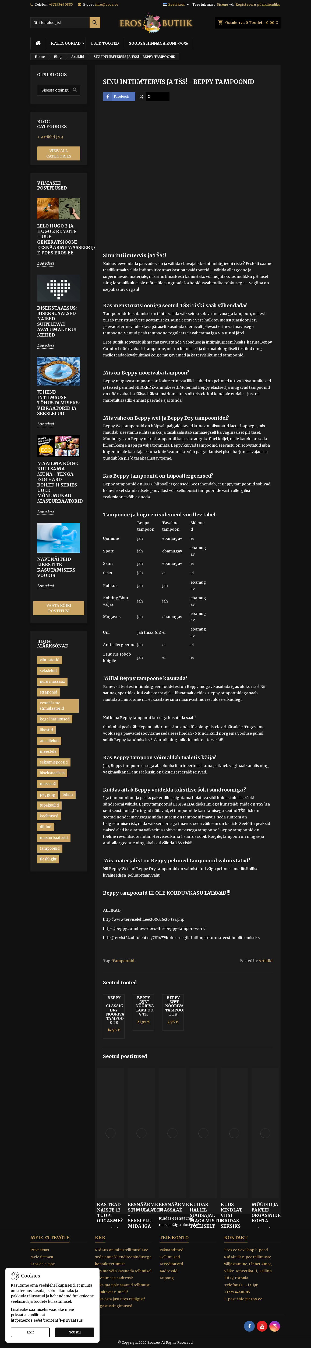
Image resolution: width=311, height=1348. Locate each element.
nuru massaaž (52, 681)
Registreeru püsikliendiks (258, 4)
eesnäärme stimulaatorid (52, 706)
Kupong (167, 1278)
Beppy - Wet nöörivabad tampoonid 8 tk (149, 1006)
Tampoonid (123, 960)
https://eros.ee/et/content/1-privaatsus (47, 1320)
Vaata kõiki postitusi (59, 608)
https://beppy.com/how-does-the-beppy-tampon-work (154, 928)
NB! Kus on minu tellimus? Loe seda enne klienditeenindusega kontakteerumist (123, 1257)
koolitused (49, 816)
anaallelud (49, 740)
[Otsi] (65, 22)
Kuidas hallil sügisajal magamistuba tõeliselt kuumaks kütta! (203, 1221)
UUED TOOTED (105, 43)
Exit (30, 1332)
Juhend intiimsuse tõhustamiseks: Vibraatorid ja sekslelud (58, 402)
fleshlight (48, 859)
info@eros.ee (106, 4)
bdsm (68, 794)
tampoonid (50, 848)
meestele (48, 751)
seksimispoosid (54, 762)
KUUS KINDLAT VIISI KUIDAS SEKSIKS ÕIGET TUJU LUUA (233, 1221)
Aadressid (169, 1271)
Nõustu (75, 1332)
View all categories (58, 153)
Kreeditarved (171, 1264)
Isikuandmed (171, 1250)
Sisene (222, 4)
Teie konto (174, 1237)
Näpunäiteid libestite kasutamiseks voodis (56, 567)
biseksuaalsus (52, 773)
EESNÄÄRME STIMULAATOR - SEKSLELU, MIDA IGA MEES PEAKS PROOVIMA (141, 1223)
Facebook (116, 96)
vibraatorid (49, 660)
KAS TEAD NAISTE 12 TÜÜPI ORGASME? (110, 1212)
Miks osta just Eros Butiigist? (120, 1299)
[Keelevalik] (176, 4)
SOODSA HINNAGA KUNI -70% (158, 43)
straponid (48, 692)
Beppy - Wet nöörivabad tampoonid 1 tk (178, 1006)
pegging (47, 794)
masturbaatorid (54, 837)
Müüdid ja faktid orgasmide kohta (265, 1212)
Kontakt (236, 1237)
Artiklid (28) (52, 137)
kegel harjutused (55, 719)
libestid (46, 730)
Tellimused (170, 1257)
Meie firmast (41, 1257)
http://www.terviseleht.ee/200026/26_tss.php (143, 919)
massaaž (48, 784)
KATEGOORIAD (66, 43)
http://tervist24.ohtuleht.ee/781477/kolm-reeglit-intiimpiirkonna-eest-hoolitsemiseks (181, 937)
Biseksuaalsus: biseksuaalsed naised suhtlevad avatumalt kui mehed (57, 321)
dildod (45, 827)
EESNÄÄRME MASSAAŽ (172, 1207)
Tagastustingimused (113, 1306)
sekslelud (48, 670)
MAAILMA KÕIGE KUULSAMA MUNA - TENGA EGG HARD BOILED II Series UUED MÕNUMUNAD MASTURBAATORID (58, 482)
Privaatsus (39, 1250)
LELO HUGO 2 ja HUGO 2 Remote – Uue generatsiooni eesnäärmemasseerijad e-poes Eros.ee (58, 239)
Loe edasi (45, 263)
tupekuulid (49, 805)
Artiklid (266, 960)
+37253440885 (61, 4)
